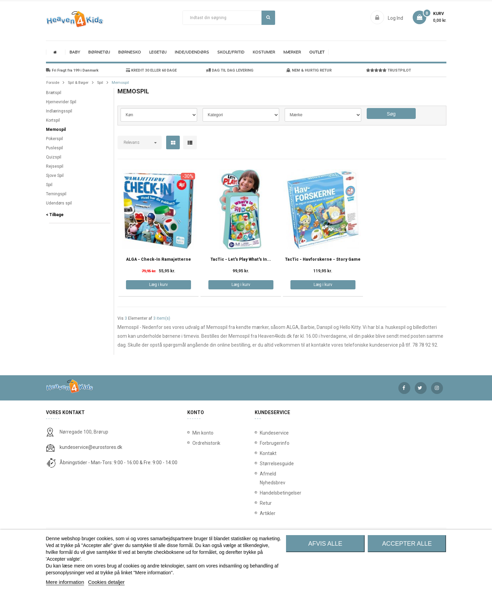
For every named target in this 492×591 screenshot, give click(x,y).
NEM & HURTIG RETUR (309, 70)
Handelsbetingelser (261, 493)
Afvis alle (325, 543)
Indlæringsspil (59, 111)
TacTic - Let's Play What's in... (240, 259)
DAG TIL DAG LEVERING (229, 70)
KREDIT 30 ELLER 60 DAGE (151, 70)
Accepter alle (407, 543)
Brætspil (53, 92)
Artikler (261, 513)
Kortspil (53, 120)
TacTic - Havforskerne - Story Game (323, 259)
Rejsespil (54, 166)
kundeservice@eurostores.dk (91, 447)
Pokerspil (54, 138)
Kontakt (261, 453)
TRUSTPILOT (388, 70)
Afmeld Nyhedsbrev (261, 478)
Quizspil (53, 157)
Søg (268, 17)
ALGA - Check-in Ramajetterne (158, 259)
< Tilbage (55, 214)
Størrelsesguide (261, 463)
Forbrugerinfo (261, 443)
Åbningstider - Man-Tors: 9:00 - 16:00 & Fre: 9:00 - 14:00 (118, 462)
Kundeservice (261, 433)
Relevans (132, 142)
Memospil (56, 129)
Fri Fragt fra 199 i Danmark (72, 70)
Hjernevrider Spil (61, 102)
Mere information (65, 582)
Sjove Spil (55, 175)
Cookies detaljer (106, 582)
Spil (49, 184)
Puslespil (54, 148)
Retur (261, 503)
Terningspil (56, 194)
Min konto (202, 433)
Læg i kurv (158, 284)
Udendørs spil (59, 203)
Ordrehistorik (204, 443)
